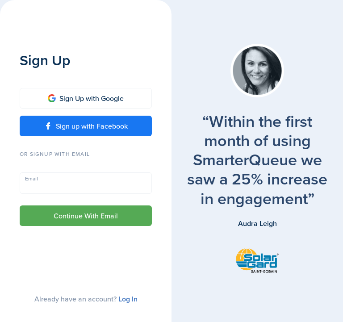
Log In (128, 299)
